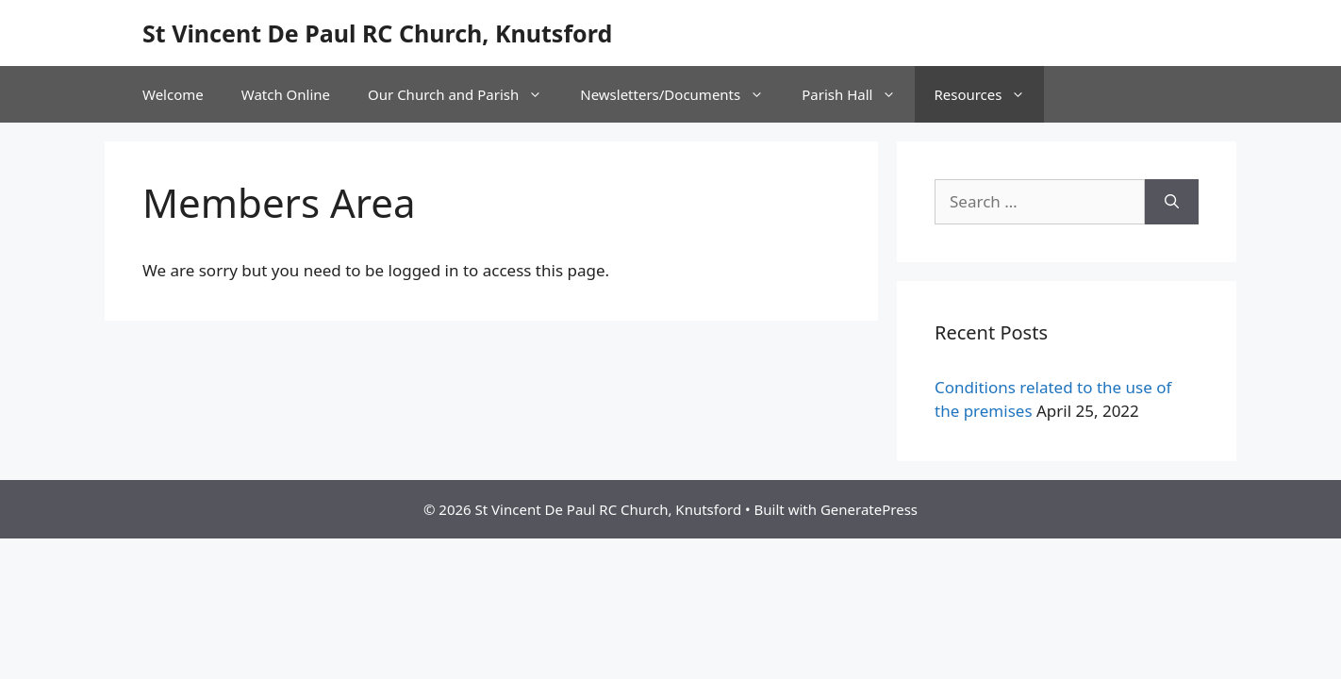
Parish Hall (858, 94)
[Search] (1172, 201)
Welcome (173, 94)
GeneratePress (869, 509)
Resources (989, 94)
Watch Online (285, 94)
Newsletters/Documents (681, 94)
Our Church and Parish (464, 94)
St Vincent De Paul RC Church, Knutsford (377, 33)
